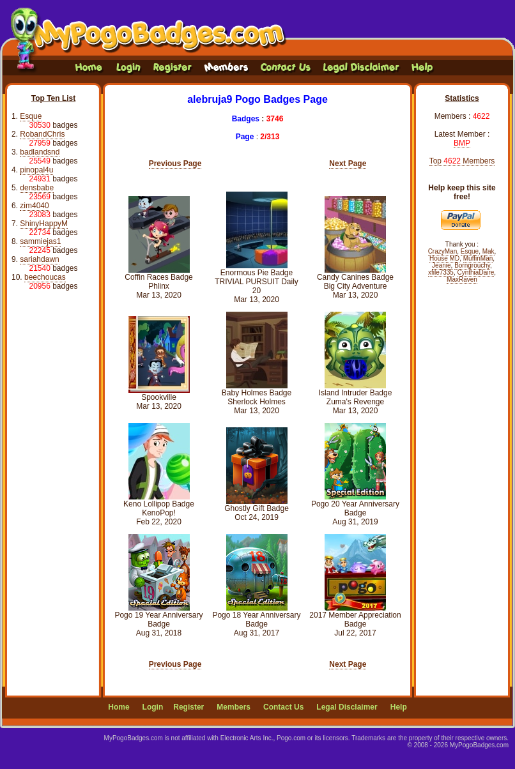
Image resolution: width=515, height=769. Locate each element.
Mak (488, 251)
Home (118, 707)
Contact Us (283, 707)
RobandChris (42, 134)
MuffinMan (478, 258)
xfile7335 (441, 272)
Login (153, 707)
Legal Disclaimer (346, 707)
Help (398, 707)
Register (188, 707)
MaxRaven (462, 279)
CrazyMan (442, 251)
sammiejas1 (40, 241)
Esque (31, 116)
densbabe (37, 187)
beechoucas (45, 277)
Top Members (462, 160)
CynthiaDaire (476, 272)
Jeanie (441, 265)
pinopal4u (36, 169)
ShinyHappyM (44, 223)
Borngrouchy (472, 265)
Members (233, 707)
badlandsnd (39, 152)
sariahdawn (39, 259)
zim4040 (34, 205)
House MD (444, 258)
